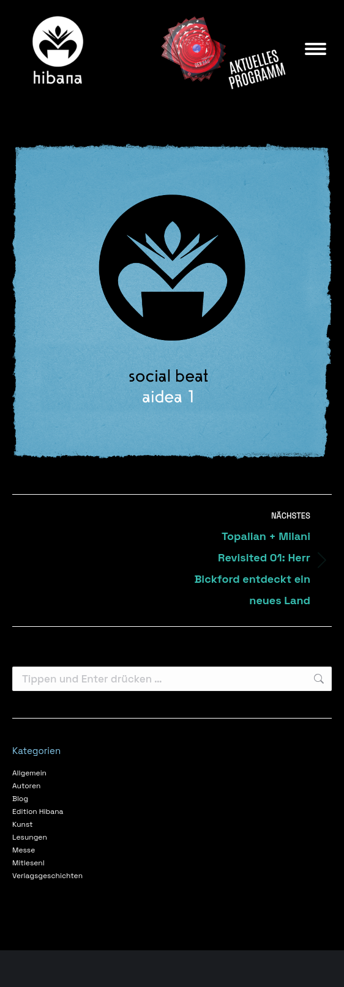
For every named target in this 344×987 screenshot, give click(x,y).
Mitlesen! (28, 863)
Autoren (26, 786)
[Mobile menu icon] (315, 48)
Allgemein (29, 773)
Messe (23, 850)
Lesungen (29, 837)
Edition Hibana (37, 811)
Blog (20, 799)
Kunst (22, 824)
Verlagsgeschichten (47, 876)
